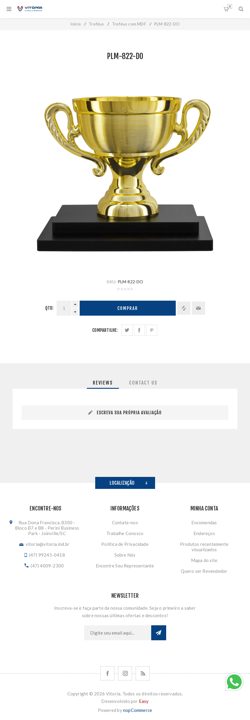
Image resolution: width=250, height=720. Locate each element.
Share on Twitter (127, 330)
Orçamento (230, 6)
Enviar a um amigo (198, 308)
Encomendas (204, 522)
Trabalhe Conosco (124, 533)
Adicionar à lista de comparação (183, 308)
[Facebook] (107, 673)
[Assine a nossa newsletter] (117, 632)
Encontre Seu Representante (125, 565)
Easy (144, 701)
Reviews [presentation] (103, 383)
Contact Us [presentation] (143, 383)
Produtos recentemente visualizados (204, 546)
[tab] (103, 383)
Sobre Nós (125, 555)
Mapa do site (204, 560)
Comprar (127, 308)
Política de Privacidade (125, 544)
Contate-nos (125, 522)
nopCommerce (137, 710)
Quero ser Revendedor (204, 571)
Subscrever (158, 632)
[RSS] (143, 673)
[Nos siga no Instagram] (125, 673)
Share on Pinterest (151, 330)
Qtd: (49, 308)
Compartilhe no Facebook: (139, 330)
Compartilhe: (105, 330)
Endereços (204, 533)
